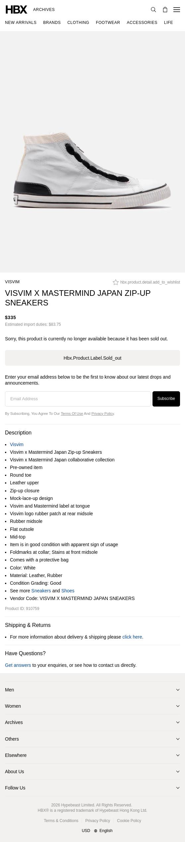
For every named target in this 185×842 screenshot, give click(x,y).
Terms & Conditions (61, 820)
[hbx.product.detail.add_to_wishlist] (146, 284)
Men (9, 689)
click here (132, 637)
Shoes (68, 590)
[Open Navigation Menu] (176, 9)
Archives (44, 10)
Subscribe (166, 398)
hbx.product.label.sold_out (92, 358)
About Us (14, 771)
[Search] (153, 9)
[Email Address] (78, 399)
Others (12, 739)
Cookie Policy (129, 820)
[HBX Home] (16, 9)
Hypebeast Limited (77, 805)
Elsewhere (16, 755)
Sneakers (41, 590)
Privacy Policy (103, 414)
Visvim (12, 281)
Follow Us (15, 787)
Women (13, 706)
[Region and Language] (93, 831)
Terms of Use (72, 414)
